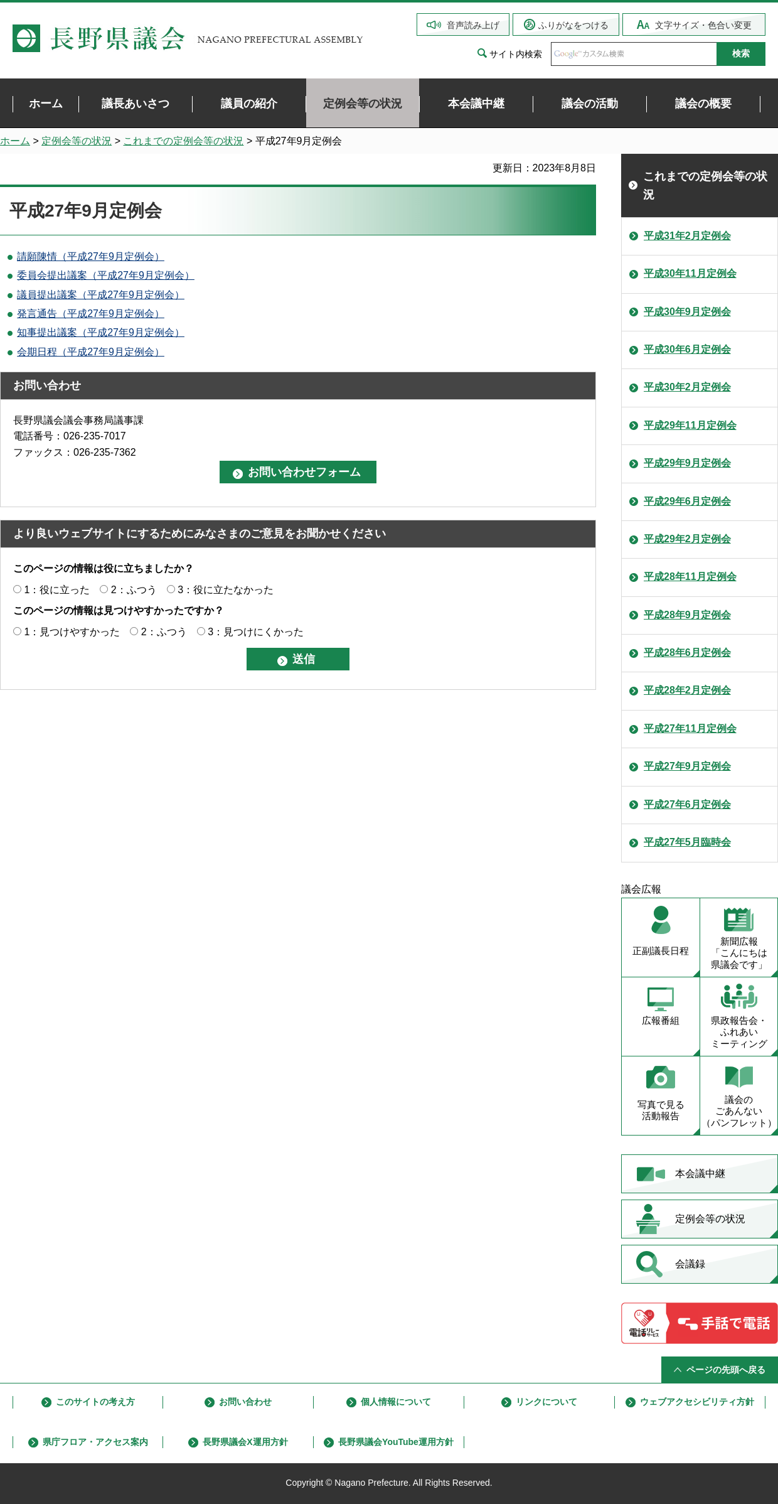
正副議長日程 (660, 950)
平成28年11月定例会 (690, 576)
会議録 (690, 1264)
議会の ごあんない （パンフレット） (739, 1111)
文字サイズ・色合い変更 (703, 25)
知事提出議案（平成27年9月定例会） (100, 332)
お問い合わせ (245, 1402)
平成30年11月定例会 (690, 273)
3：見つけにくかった (256, 631)
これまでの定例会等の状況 (183, 141)
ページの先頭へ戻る (725, 1370)
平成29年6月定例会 (687, 501)
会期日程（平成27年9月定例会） (90, 351)
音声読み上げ (473, 25)
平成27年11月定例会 (690, 728)
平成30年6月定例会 (687, 349)
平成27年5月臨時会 (687, 842)
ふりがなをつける (573, 25)
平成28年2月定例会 (687, 690)
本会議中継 (700, 1173)
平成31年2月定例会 (687, 235)
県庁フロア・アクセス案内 (95, 1442)
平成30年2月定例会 (687, 387)
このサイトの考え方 (95, 1402)
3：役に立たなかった (226, 589)
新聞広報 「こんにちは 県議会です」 (739, 953)
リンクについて (546, 1402)
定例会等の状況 (76, 141)
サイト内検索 (515, 54)
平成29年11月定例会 (690, 425)
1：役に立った (57, 589)
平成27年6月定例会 (687, 804)
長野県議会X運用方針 (245, 1442)
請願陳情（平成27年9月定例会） (90, 256)
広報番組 (660, 1020)
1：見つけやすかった (72, 631)
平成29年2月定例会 (687, 539)
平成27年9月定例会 (687, 766)
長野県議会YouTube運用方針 (396, 1442)
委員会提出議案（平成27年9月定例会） (105, 275)
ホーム (15, 141)
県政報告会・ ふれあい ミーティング (739, 1032)
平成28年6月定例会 (687, 652)
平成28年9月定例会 (687, 615)
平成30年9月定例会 (687, 311)
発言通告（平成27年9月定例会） (90, 313)
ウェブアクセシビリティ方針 (697, 1402)
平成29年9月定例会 (687, 463)
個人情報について (396, 1402)
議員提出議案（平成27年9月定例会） (100, 294)
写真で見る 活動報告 (661, 1110)
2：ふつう (134, 589)
